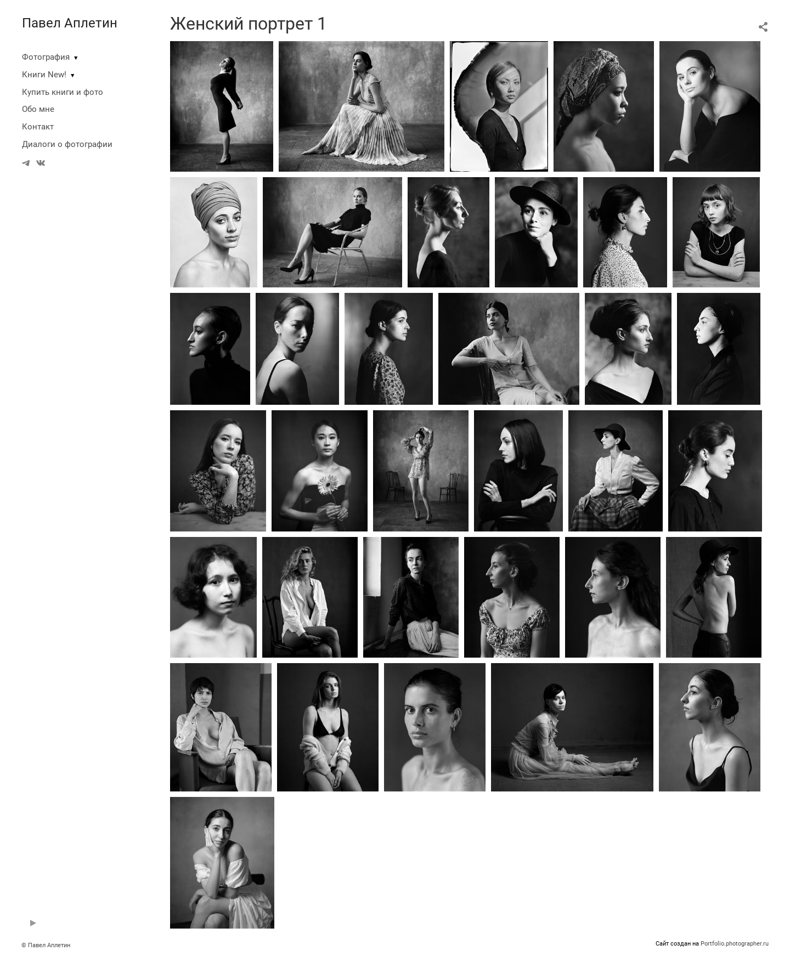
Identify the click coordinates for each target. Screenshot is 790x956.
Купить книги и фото (62, 92)
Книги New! (44, 75)
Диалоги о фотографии (67, 144)
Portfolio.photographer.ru (735, 943)
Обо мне (38, 109)
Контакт (38, 127)
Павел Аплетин (69, 23)
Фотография (46, 57)
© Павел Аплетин (45, 945)
